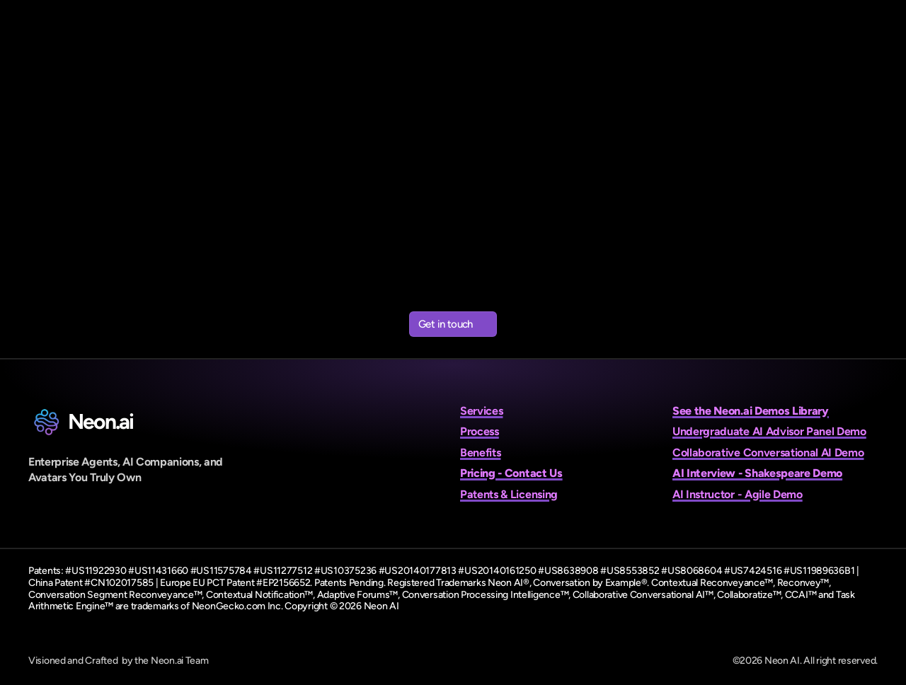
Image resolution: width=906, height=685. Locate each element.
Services (481, 411)
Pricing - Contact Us (511, 473)
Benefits (480, 452)
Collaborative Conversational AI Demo (768, 452)
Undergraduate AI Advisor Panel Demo (769, 431)
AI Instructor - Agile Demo (737, 494)
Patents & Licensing (509, 494)
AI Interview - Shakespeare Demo (757, 473)
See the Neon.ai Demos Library (750, 411)
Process (479, 431)
